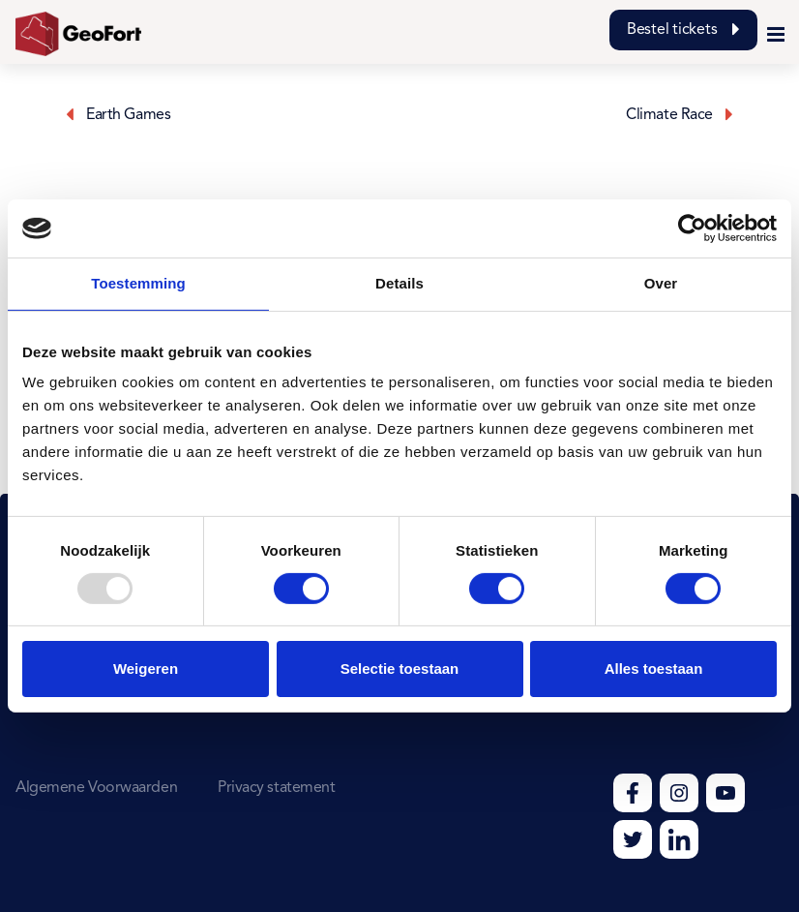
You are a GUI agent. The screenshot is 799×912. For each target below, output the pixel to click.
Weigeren (145, 668)
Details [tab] (399, 283)
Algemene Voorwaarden (96, 788)
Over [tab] (661, 283)
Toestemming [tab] (138, 283)
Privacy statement (276, 788)
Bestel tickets (683, 30)
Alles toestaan (654, 668)
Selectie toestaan (399, 668)
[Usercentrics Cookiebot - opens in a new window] (692, 228)
